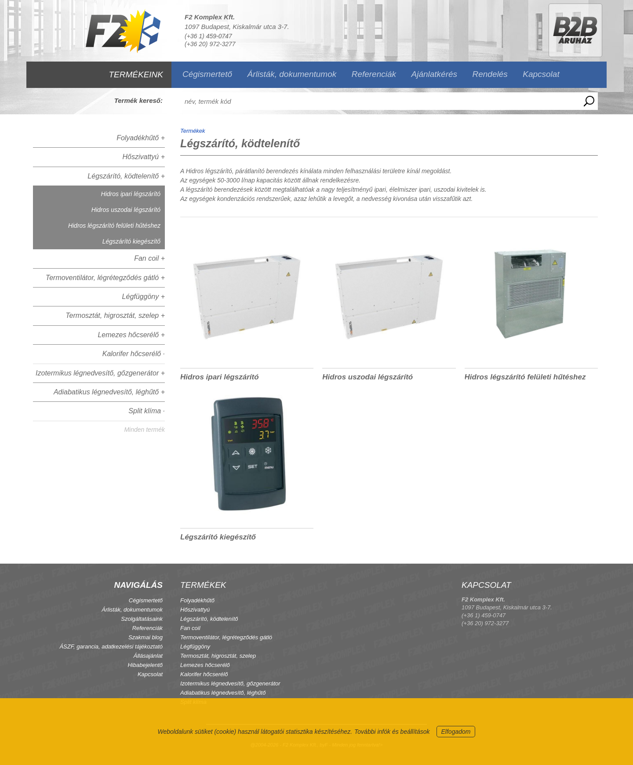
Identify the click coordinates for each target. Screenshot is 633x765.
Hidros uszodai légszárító (125, 209)
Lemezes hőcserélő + (131, 335)
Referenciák (374, 74)
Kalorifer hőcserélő (204, 674)
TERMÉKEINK (136, 74)
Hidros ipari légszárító (130, 193)
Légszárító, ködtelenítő (209, 619)
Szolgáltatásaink (142, 619)
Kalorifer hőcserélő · (133, 353)
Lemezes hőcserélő (205, 665)
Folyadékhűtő (197, 600)
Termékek (192, 131)
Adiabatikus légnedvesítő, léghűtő (223, 692)
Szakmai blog (145, 637)
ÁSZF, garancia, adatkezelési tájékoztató (111, 646)
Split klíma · (146, 411)
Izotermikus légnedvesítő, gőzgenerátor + (100, 373)
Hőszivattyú (195, 609)
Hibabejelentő (145, 665)
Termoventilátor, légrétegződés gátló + (105, 277)
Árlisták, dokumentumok (291, 74)
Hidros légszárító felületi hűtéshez (114, 225)
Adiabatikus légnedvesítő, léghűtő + (109, 392)
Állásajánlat (148, 655)
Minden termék (144, 429)
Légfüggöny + (143, 296)
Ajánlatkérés (434, 74)
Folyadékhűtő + (140, 138)
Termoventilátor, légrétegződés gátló (226, 637)
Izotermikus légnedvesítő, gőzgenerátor (230, 683)
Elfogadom (456, 731)
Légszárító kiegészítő (131, 241)
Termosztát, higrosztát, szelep (218, 655)
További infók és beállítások (391, 731)
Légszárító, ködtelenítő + (126, 176)
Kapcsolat (541, 74)
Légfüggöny (195, 646)
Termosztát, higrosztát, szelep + (115, 315)
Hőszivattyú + (144, 156)
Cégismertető (207, 74)
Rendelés (490, 74)
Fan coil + (149, 258)
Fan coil (190, 628)
